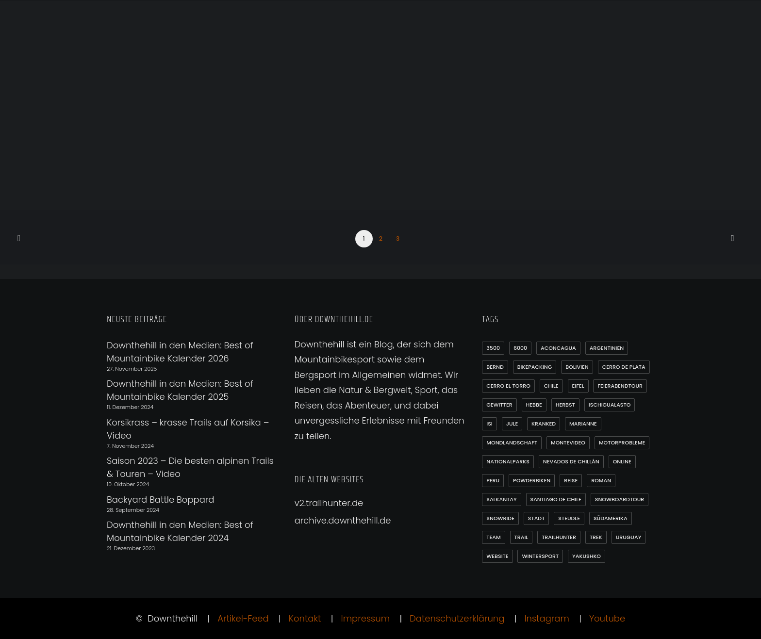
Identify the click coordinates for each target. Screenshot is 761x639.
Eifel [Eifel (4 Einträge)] (578, 386)
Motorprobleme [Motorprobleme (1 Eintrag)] (622, 442)
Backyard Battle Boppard (161, 499)
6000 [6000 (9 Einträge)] (520, 348)
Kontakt (305, 618)
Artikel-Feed (243, 618)
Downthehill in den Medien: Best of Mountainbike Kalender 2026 (180, 351)
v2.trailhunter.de (329, 503)
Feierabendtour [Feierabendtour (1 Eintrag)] (620, 386)
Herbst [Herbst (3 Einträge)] (565, 405)
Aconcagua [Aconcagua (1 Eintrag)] (558, 348)
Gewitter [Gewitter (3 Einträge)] (499, 405)
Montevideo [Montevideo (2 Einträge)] (568, 442)
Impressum (365, 618)
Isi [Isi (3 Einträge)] (489, 423)
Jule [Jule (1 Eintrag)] (512, 423)
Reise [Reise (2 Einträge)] (571, 480)
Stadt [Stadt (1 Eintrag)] (536, 518)
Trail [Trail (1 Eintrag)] (521, 537)
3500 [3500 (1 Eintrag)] (493, 348)
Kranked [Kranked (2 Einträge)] (543, 423)
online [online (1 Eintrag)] (622, 461)
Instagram (546, 618)
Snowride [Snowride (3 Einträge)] (500, 518)
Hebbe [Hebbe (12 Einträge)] (534, 405)
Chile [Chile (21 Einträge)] (551, 386)
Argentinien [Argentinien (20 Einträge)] (607, 348)
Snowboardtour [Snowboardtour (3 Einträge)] (620, 499)
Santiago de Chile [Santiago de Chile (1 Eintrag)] (555, 499)
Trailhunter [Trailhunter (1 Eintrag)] (559, 537)
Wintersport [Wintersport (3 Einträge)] (540, 556)
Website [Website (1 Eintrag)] (497, 556)
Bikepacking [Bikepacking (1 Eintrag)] (534, 367)
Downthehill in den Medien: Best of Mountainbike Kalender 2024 (180, 531)
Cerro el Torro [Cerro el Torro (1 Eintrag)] (508, 386)
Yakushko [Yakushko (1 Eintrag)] (586, 556)
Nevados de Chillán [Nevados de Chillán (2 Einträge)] (571, 461)
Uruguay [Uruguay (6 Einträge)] (629, 537)
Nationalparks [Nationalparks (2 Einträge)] (507, 461)
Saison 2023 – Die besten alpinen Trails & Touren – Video (190, 467)
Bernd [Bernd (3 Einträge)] (494, 367)
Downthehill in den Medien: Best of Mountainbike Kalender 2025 (180, 390)
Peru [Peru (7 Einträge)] (492, 480)
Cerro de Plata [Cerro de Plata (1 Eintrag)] (623, 367)
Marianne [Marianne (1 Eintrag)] (583, 423)
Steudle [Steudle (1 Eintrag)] (569, 518)
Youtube (607, 618)
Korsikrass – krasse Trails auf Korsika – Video (188, 429)
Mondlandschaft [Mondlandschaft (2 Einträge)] (511, 442)
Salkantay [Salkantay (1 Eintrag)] (501, 499)
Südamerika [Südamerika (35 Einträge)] (611, 518)
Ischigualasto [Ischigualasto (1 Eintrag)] (610, 405)
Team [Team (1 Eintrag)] (493, 537)
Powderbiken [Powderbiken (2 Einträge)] (531, 480)
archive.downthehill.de (343, 520)
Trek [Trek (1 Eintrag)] (596, 537)
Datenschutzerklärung (457, 618)
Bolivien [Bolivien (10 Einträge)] (577, 367)
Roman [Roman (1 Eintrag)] (601, 480)
